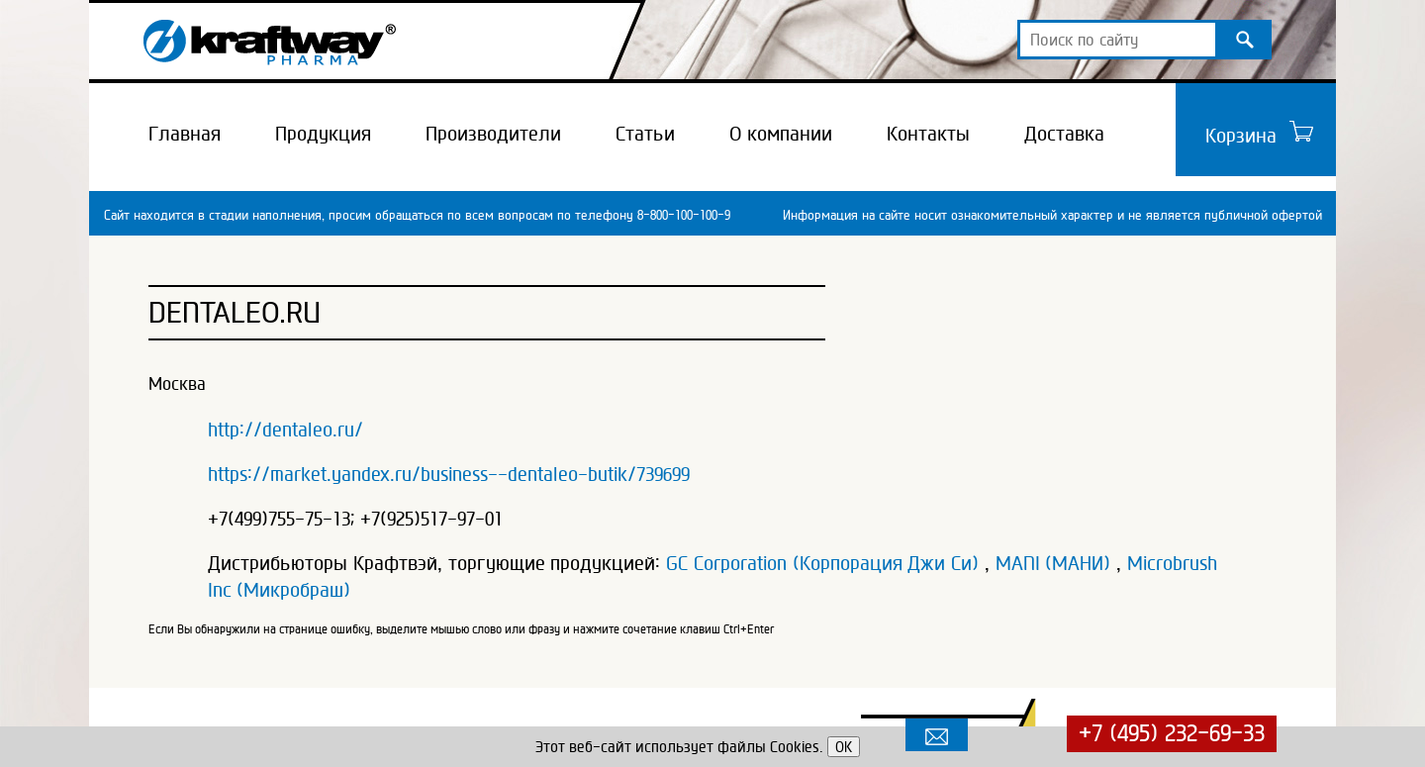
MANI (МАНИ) (1053, 563)
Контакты (928, 133)
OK (843, 746)
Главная (184, 133)
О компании (780, 133)
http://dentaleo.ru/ (285, 429)
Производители (493, 133)
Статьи (645, 133)
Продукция (323, 133)
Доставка (1064, 133)
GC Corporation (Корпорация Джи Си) (822, 563)
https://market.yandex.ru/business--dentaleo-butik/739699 (449, 474)
